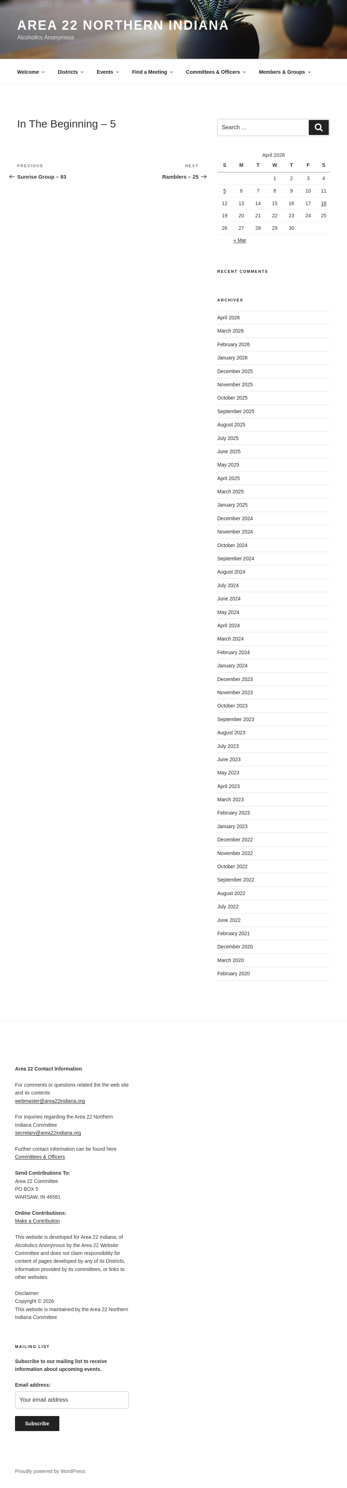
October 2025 (232, 398)
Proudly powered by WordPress (50, 1471)
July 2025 (228, 438)
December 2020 (235, 947)
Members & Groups (285, 72)
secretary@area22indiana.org (48, 1133)
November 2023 (235, 692)
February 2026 (233, 344)
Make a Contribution (37, 1221)
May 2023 (228, 773)
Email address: (33, 1385)
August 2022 (231, 893)
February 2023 (233, 813)
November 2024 (235, 532)
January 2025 (232, 505)
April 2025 (228, 478)
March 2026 (230, 331)
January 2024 (232, 665)
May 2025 (228, 465)
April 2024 (228, 625)
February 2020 (233, 973)
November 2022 (235, 853)
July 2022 (228, 906)
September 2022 (235, 880)
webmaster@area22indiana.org (50, 1101)
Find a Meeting (153, 72)
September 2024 (235, 558)
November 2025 (235, 384)
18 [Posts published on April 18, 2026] (324, 203)
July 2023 (228, 746)
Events (108, 72)
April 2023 (228, 786)
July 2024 (228, 585)
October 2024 (232, 545)
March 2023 (230, 799)
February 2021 (233, 933)
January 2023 (232, 826)
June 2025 (229, 451)
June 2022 (229, 920)
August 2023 (231, 732)
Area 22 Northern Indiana (123, 25)
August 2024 (231, 572)
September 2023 (235, 719)
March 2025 (230, 491)
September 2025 (235, 411)
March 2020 (230, 960)
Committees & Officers (216, 72)
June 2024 (229, 599)
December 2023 (235, 679)
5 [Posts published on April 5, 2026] (224, 191)
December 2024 (235, 518)
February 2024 (233, 652)
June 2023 (229, 759)
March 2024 (230, 639)
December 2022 (235, 839)
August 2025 (231, 424)
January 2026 (232, 358)
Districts (71, 72)
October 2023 (232, 706)
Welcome (31, 72)
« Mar (239, 240)
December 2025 (235, 371)
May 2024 (228, 612)
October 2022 (232, 866)
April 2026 (228, 317)
